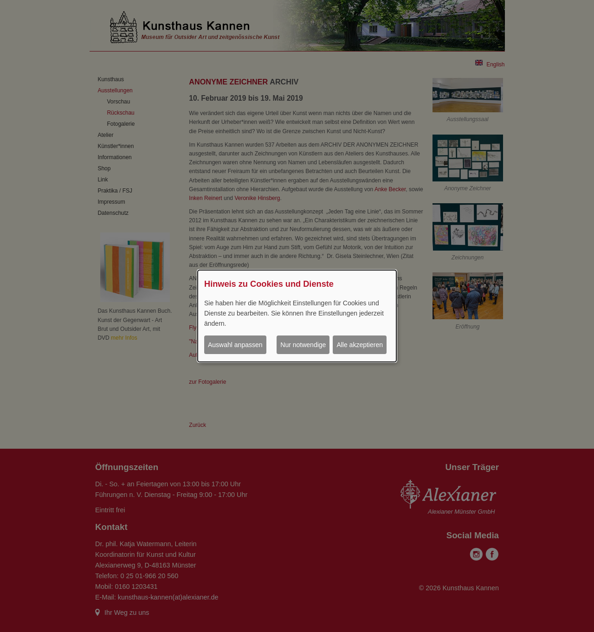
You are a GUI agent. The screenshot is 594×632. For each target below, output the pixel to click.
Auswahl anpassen (235, 344)
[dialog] (297, 316)
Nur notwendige (303, 344)
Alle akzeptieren (359, 344)
